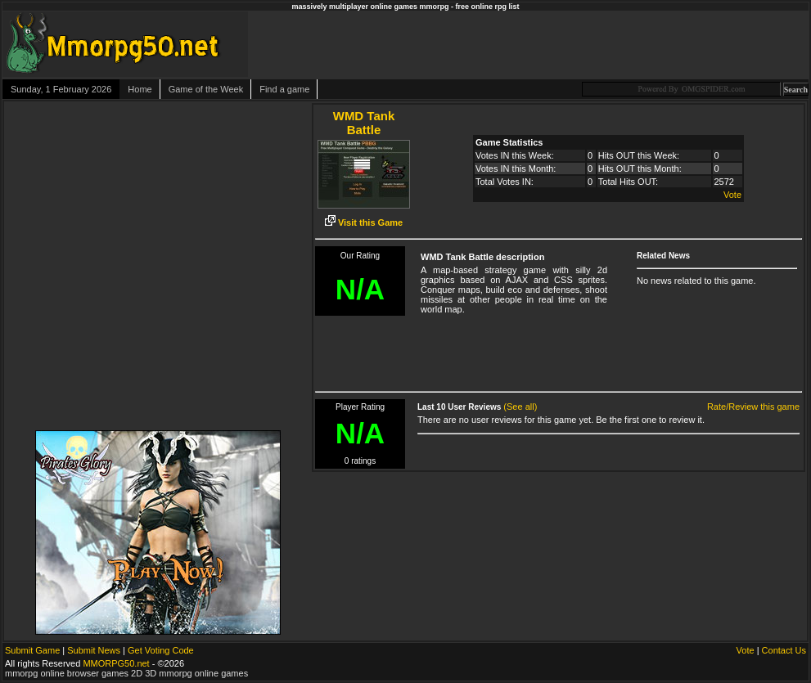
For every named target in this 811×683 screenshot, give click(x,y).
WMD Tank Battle (364, 123)
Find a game (284, 89)
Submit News (93, 650)
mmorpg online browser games (66, 673)
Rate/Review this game (753, 406)
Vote (732, 195)
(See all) (520, 406)
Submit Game (32, 650)
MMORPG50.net (116, 663)
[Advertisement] (620, 44)
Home (139, 89)
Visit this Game (364, 222)
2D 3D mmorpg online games (189, 673)
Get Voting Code (161, 650)
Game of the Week (206, 89)
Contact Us (784, 650)
